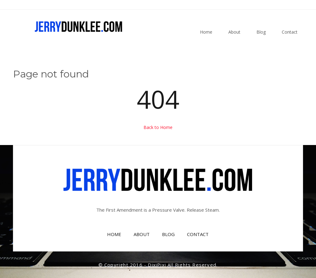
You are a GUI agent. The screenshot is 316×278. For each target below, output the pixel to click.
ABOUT (142, 234)
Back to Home (158, 127)
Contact (289, 32)
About (234, 32)
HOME (114, 234)
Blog (261, 32)
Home (206, 32)
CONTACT (198, 234)
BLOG (168, 234)
